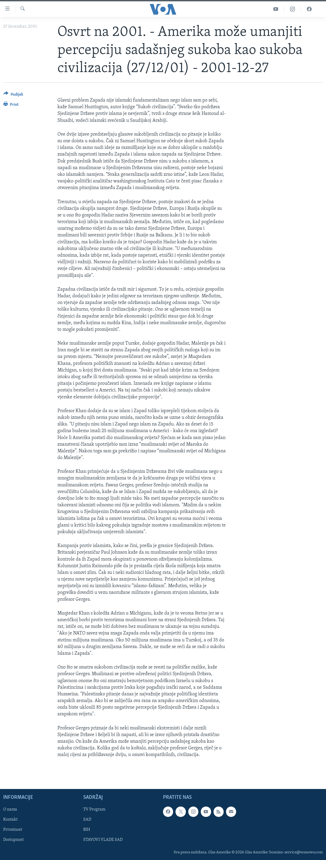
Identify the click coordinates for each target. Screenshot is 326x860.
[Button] (13, 95)
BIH (86, 830)
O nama (10, 809)
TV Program (94, 809)
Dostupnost (13, 840)
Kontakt (10, 819)
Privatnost (12, 830)
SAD (87, 819)
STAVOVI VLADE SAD (103, 840)
